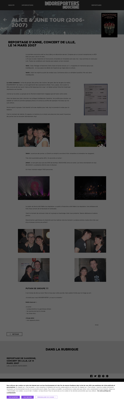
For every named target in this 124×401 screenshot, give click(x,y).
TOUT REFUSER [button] (27, 397)
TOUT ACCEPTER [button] (13, 397)
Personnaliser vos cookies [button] (45, 397)
